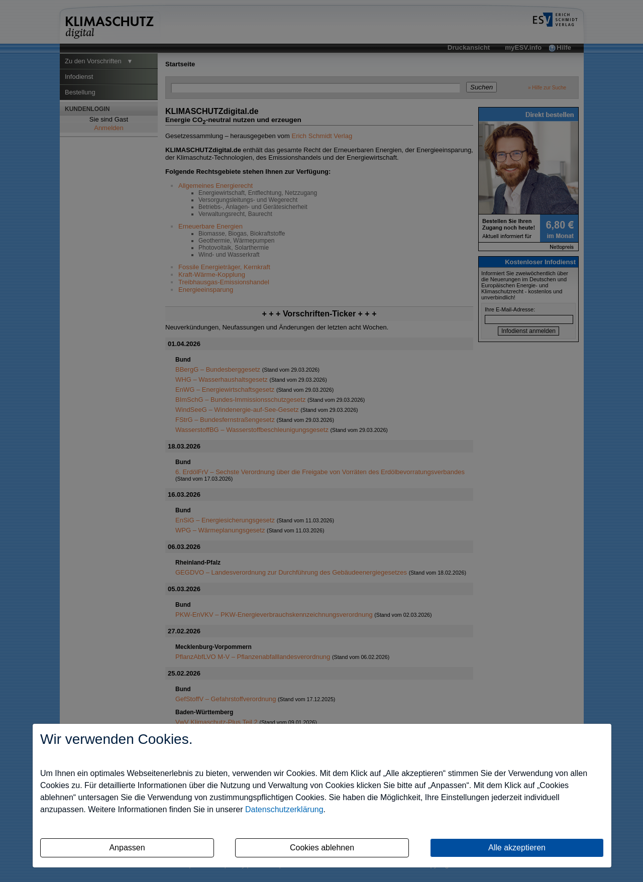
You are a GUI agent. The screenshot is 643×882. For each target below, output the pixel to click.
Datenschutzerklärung (284, 809)
